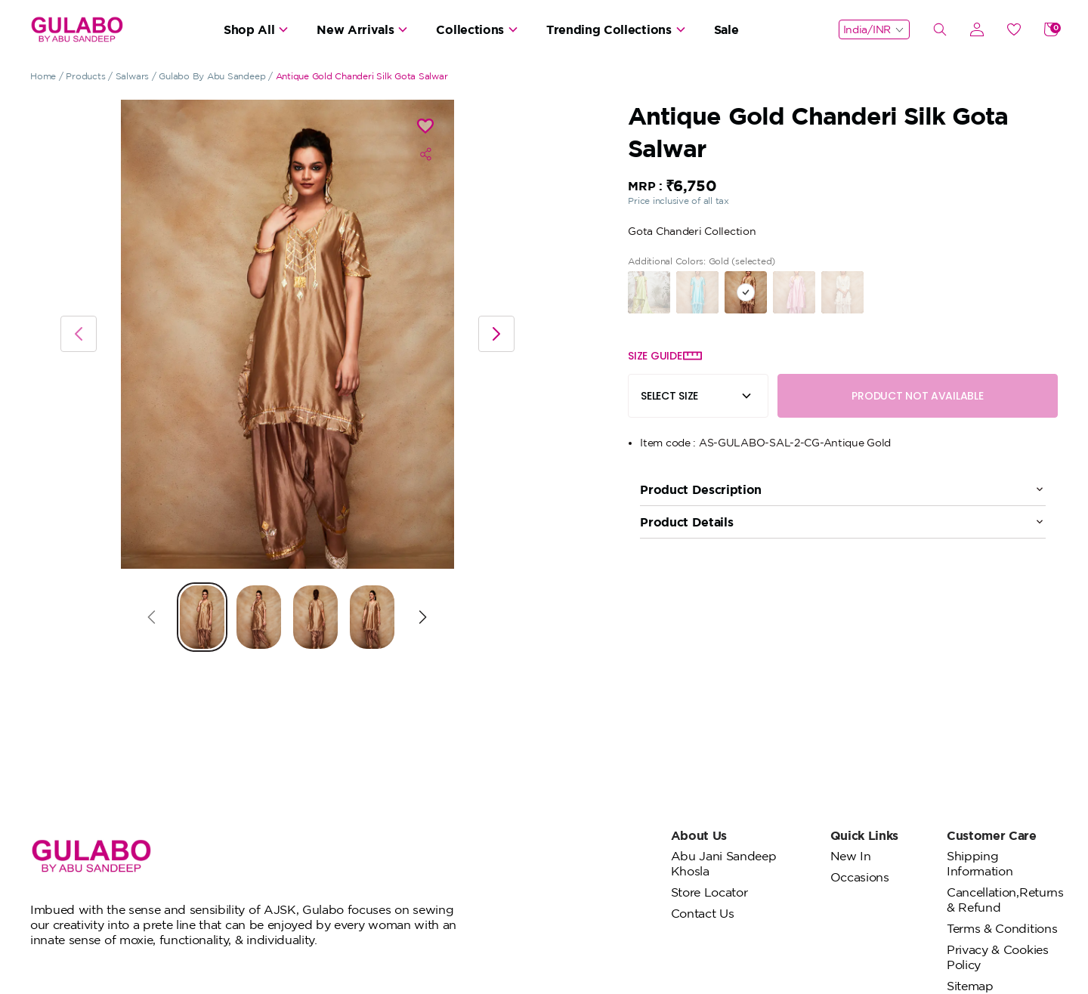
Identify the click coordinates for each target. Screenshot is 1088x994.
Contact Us (702, 913)
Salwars (132, 76)
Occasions (859, 877)
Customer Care (992, 835)
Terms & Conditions (1002, 928)
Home (43, 76)
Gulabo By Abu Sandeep (212, 76)
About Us (699, 835)
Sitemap (970, 985)
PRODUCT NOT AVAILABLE (917, 395)
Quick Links (864, 835)
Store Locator (709, 892)
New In (850, 856)
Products (85, 76)
